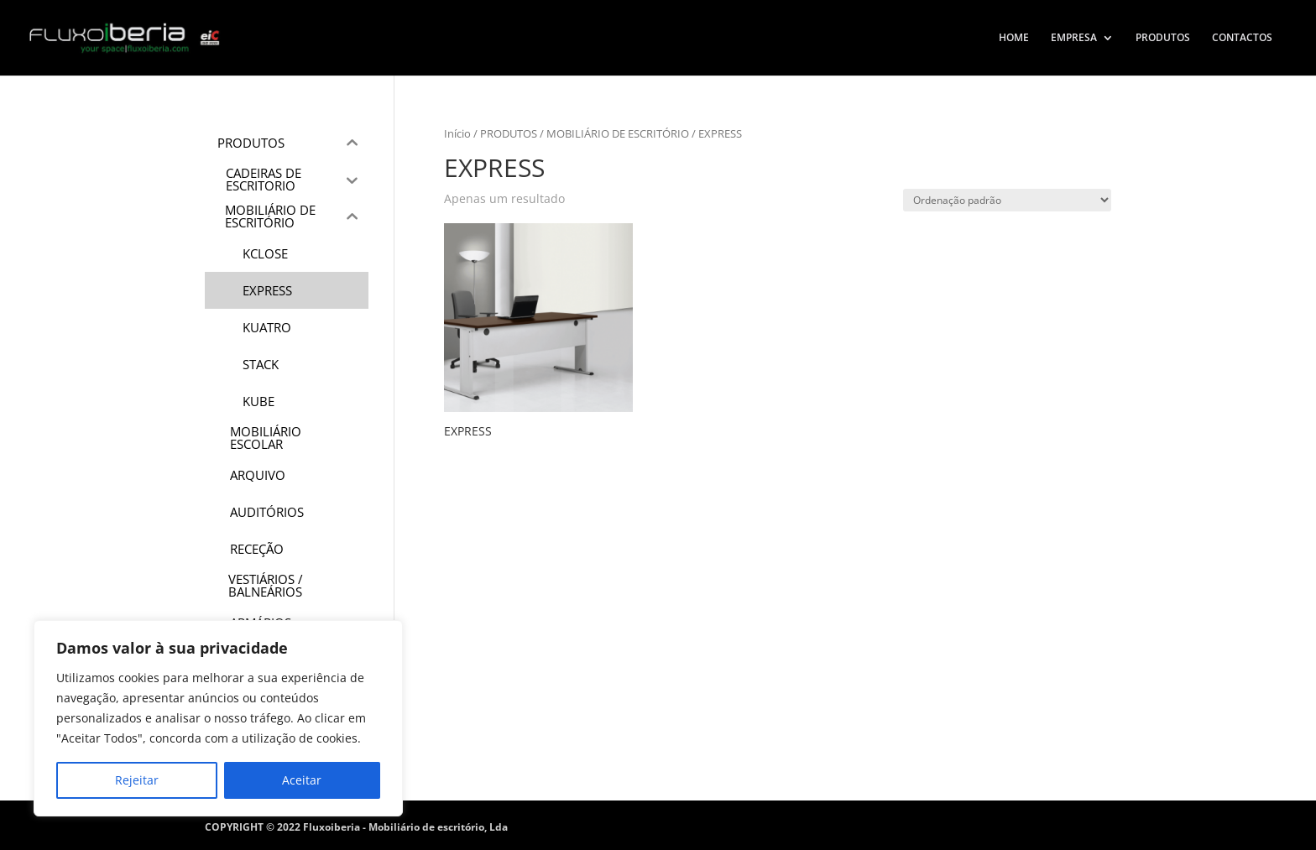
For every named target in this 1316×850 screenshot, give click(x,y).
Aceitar (301, 780)
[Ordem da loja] (1007, 200)
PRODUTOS (1163, 38)
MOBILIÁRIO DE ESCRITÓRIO (617, 133)
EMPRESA (1074, 38)
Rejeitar (137, 780)
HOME (1014, 38)
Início (457, 133)
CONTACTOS (1242, 38)
